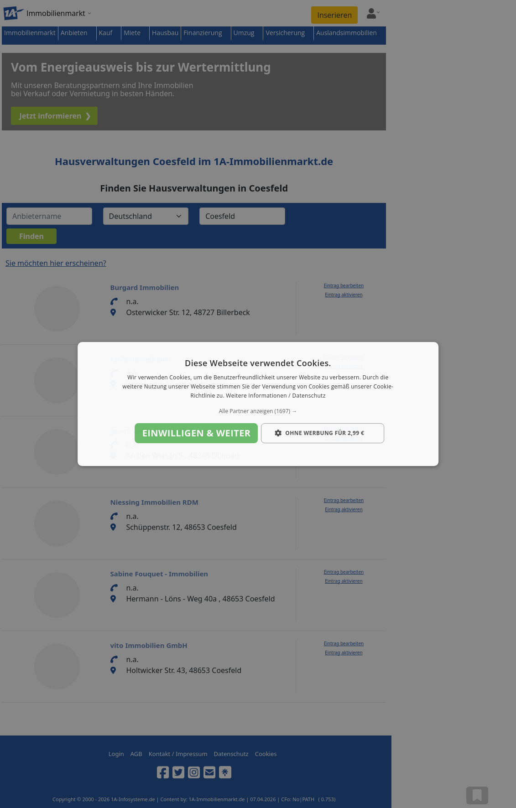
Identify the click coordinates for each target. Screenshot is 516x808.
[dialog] (258, 404)
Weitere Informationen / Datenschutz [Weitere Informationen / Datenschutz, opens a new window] (275, 395)
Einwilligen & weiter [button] (196, 433)
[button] (258, 411)
